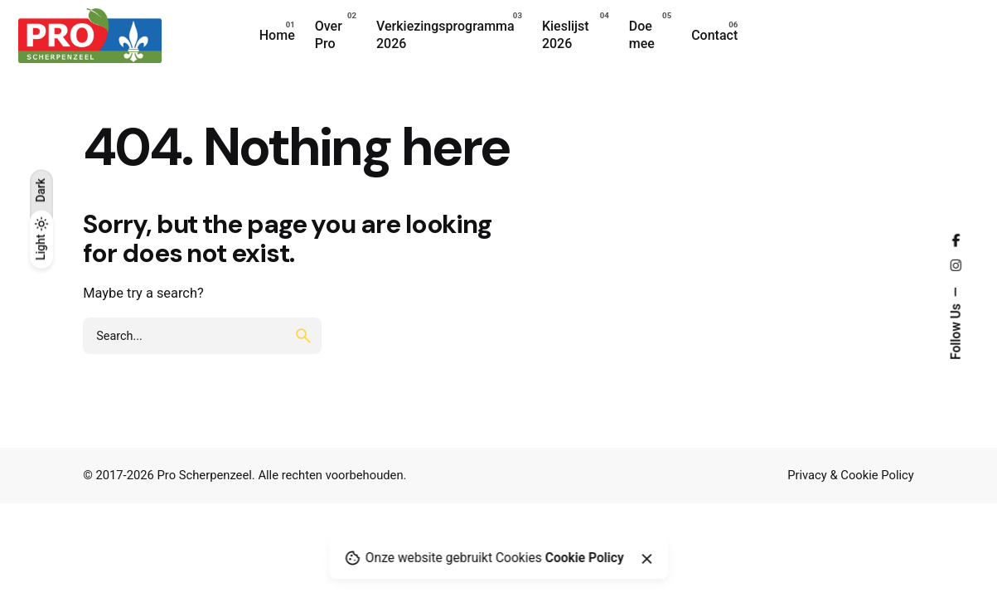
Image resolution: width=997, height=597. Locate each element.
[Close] (646, 558)
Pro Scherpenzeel (204, 475)
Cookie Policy (584, 558)
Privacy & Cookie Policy (850, 475)
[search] (303, 336)
